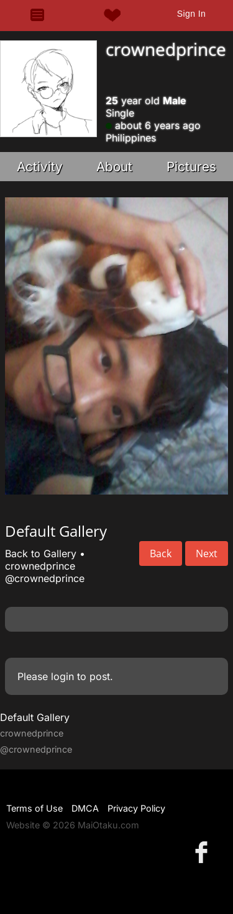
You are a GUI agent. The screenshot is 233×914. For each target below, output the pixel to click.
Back (160, 553)
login (62, 676)
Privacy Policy (136, 808)
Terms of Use (34, 808)
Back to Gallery (40, 553)
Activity (40, 166)
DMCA (85, 808)
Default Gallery (35, 717)
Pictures (191, 166)
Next (206, 553)
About (114, 166)
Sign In (191, 14)
